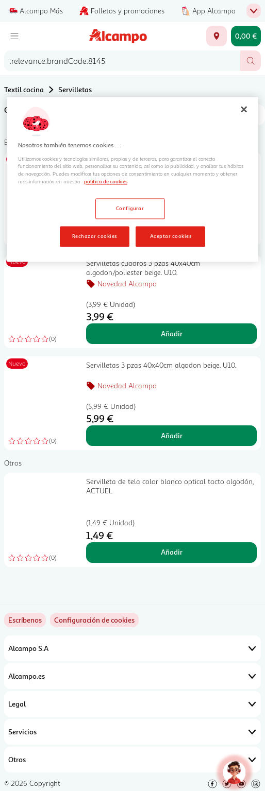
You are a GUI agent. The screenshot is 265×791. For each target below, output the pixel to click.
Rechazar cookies (94, 236)
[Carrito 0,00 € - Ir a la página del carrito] (246, 36)
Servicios (132, 731)
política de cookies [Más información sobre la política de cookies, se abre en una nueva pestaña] (105, 182)
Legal (132, 704)
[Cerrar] (244, 109)
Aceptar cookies (170, 236)
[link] (94, 620)
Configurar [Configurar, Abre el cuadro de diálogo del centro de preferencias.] (130, 208)
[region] (132, 179)
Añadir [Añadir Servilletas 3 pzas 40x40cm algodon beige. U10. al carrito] (172, 435)
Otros (132, 759)
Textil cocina (24, 89)
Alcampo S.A (132, 648)
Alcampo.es (132, 676)
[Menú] (14, 36)
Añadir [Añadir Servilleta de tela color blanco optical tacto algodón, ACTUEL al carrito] (172, 551)
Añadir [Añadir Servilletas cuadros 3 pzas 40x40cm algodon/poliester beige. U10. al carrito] (172, 333)
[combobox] (122, 61)
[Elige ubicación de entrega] (216, 36)
